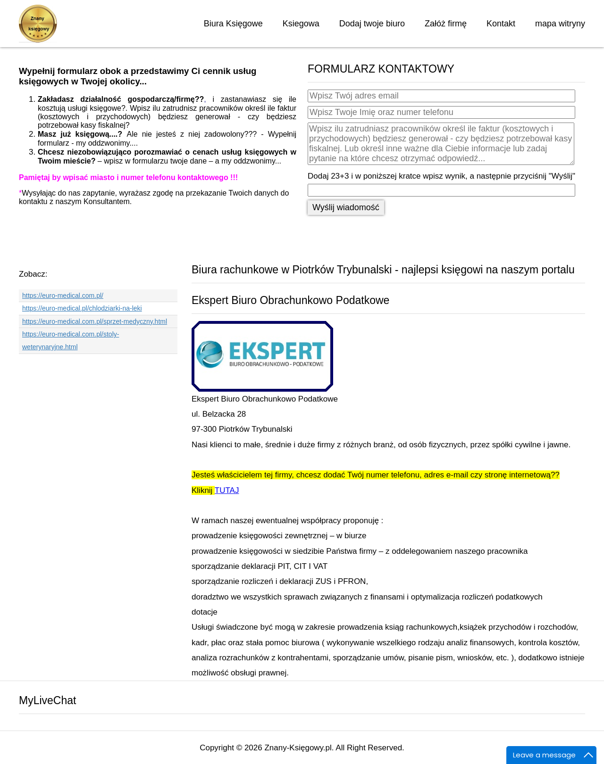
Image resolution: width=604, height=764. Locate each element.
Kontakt (501, 23)
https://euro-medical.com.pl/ (62, 295)
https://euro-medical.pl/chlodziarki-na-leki (82, 308)
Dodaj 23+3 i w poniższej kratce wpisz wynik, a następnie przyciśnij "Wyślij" (441, 176)
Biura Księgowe (233, 23)
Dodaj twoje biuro (372, 23)
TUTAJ (227, 490)
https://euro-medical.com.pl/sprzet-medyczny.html (94, 321)
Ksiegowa (301, 23)
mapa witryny (560, 23)
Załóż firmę (446, 23)
